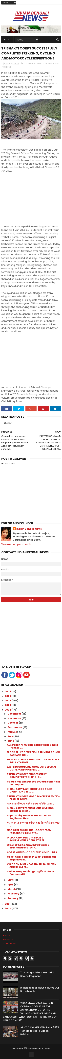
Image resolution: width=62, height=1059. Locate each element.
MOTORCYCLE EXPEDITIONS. (47, 63)
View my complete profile (16, 544)
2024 (8, 700)
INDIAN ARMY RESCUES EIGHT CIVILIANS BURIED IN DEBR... (30, 809)
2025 (8, 696)
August (12, 732)
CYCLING (28, 63)
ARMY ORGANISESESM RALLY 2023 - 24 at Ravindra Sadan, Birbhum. (39, 1031)
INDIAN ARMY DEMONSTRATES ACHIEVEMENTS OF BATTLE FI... (26, 839)
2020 (8, 908)
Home (7, 39)
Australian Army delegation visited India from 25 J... (32, 746)
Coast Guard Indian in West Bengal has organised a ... (31, 858)
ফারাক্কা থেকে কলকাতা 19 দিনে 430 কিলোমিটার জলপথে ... (33, 824)
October (13, 722)
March (12, 889)
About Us (8, 939)
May (10, 880)
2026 (8, 691)
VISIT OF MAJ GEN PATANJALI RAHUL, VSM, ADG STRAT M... (32, 865)
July (10, 736)
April (11, 884)
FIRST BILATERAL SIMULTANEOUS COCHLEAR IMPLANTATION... (33, 761)
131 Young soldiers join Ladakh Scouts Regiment (38, 974)
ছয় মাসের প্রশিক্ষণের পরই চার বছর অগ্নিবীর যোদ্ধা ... (30, 803)
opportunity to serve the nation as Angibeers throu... (29, 817)
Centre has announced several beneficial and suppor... (33, 783)
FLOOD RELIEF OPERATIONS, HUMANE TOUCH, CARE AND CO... (33, 754)
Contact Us (9, 943)
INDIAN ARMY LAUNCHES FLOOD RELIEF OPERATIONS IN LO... (29, 790)
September (15, 727)
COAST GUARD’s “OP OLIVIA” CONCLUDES (32, 852)
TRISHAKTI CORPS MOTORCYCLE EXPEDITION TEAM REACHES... (34, 798)
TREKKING (6, 67)
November (15, 718)
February (14, 893)
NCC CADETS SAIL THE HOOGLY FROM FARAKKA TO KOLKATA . (29, 831)
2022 (8, 709)
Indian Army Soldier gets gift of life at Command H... (30, 873)
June (11, 741)
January (13, 898)
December (15, 713)
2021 (8, 904)
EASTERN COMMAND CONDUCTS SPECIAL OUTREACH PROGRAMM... (31, 768)
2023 (8, 705)
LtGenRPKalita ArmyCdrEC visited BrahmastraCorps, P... (28, 846)
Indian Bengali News (29, 528)
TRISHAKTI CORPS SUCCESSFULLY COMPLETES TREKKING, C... (27, 776)
